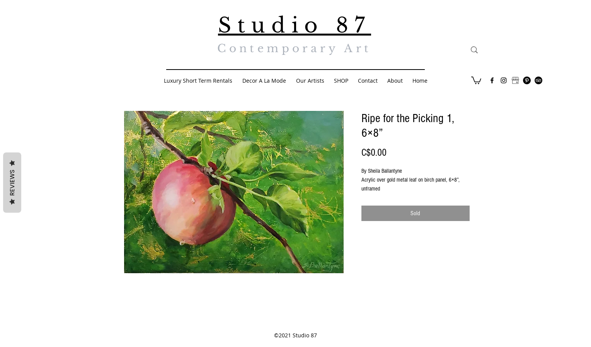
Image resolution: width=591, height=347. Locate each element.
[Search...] (510, 50)
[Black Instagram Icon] (504, 80)
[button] (476, 80)
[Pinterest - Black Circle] (527, 80)
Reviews (12, 182)
